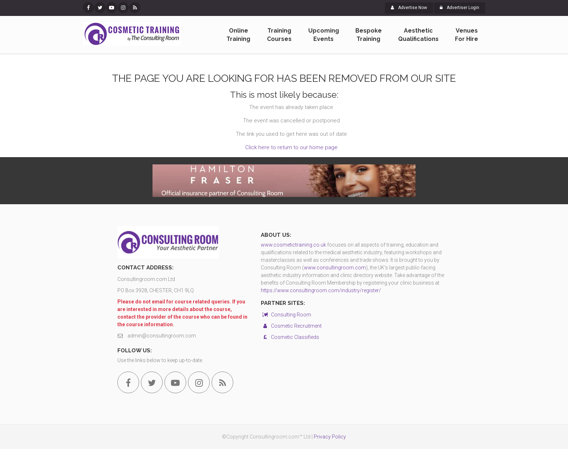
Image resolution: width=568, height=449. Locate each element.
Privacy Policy (330, 437)
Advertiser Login (459, 7)
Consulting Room (286, 315)
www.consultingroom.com (335, 267)
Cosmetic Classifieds (290, 337)
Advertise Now (409, 7)
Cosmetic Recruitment (291, 326)
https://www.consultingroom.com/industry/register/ (321, 290)
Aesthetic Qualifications (418, 34)
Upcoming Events (323, 34)
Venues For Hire (466, 34)
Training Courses (279, 34)
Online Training (238, 34)
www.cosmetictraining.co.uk (293, 245)
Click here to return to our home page (291, 147)
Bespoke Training (368, 34)
